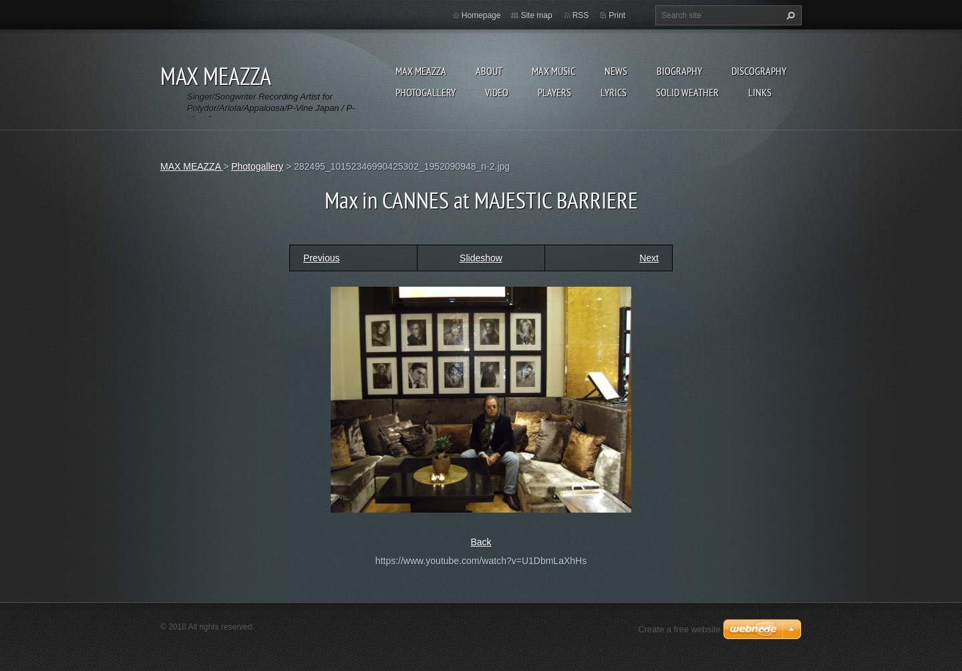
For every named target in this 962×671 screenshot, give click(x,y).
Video (496, 92)
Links (760, 92)
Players (554, 92)
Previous (321, 258)
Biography (679, 71)
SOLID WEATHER (687, 92)
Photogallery (425, 92)
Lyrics (614, 92)
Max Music (553, 71)
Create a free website (679, 629)
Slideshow (481, 258)
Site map (536, 15)
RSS (581, 15)
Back (480, 542)
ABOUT (489, 71)
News (616, 71)
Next (649, 258)
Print (617, 15)
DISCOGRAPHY (759, 71)
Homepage (481, 15)
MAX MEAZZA (420, 71)
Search (789, 15)
